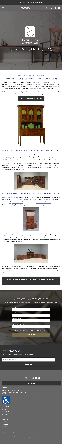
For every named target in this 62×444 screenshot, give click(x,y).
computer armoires (30, 234)
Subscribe (28, 364)
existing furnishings (23, 169)
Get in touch (10, 274)
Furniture (25, 75)
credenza (9, 239)
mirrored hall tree (50, 199)
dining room (21, 241)
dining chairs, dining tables (16, 203)
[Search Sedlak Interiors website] (47, 8)
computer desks (22, 237)
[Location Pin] (51, 8)
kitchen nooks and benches (43, 203)
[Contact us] (58, 8)
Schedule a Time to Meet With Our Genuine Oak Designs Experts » (31, 280)
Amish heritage (19, 199)
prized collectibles (42, 158)
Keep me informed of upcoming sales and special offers (32, 330)
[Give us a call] (55, 8)
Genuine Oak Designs (39, 75)
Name (14, 307)
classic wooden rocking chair (31, 199)
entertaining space (42, 205)
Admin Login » (27, 436)
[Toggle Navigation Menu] (3, 8)
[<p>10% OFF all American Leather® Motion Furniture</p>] (31, 3)
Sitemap (41, 436)
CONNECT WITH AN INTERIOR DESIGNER (31, 98)
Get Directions (31, 383)
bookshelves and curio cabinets (11, 160)
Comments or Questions (18, 324)
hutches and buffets (31, 160)
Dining (30, 75)
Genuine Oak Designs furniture (10, 197)
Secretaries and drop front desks (10, 234)
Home (19, 75)
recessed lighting (6, 158)
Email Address (16, 313)
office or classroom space (35, 236)
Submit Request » (31, 334)
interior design (19, 272)
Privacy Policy (35, 436)
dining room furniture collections (38, 88)
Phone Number (17, 318)
